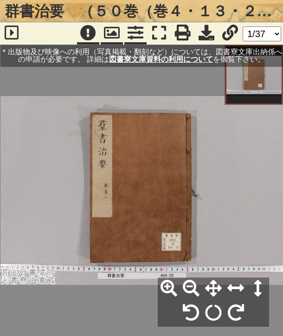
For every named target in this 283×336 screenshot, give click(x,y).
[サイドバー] (11, 33)
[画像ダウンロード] (206, 33)
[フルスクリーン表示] (159, 33)
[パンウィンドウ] (112, 33)
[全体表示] (213, 289)
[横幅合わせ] (236, 289)
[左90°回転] (191, 313)
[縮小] (191, 289)
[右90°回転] (236, 313)
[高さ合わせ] (258, 289)
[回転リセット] (213, 313)
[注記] (88, 33)
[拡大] (169, 289)
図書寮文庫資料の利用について (161, 59)
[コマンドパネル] (135, 33)
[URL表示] (230, 33)
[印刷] (183, 33)
